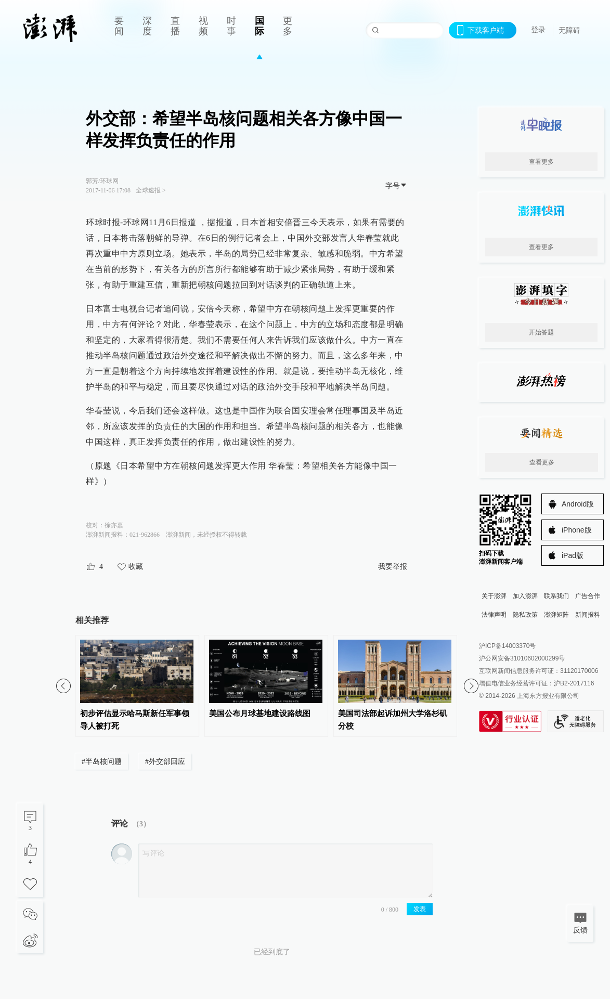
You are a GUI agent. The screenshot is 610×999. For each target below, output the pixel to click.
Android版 (578, 504)
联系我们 (556, 596)
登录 (538, 29)
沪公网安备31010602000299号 (522, 658)
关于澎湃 (494, 596)
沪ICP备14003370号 (507, 646)
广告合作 (587, 596)
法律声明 (494, 614)
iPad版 (572, 555)
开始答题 (541, 332)
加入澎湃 (525, 596)
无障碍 (569, 30)
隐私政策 (525, 614)
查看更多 (541, 161)
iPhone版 (577, 530)
